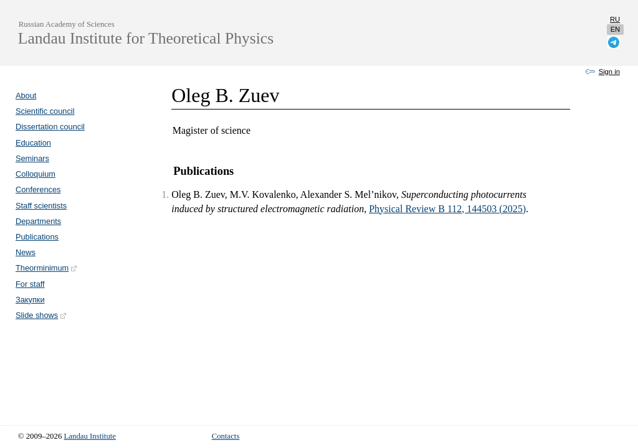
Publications (37, 236)
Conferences (38, 189)
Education (33, 142)
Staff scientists (41, 205)
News (26, 252)
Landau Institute (90, 436)
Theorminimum (47, 268)
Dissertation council (50, 126)
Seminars (32, 158)
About (26, 95)
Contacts (226, 436)
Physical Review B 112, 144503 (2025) (447, 208)
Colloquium (35, 174)
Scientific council (45, 111)
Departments (38, 221)
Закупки (30, 299)
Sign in (609, 71)
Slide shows (41, 315)
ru (615, 19)
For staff (30, 284)
